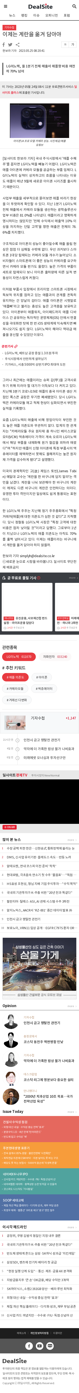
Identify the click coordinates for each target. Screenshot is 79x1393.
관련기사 (7, 346)
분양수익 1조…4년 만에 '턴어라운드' (22, 1132)
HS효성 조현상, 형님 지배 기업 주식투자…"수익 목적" (42, 884)
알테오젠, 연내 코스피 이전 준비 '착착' (31, 866)
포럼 (67, 15)
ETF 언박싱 (63, 618)
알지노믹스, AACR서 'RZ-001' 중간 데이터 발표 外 (39, 910)
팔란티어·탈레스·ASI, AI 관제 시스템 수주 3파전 (38, 901)
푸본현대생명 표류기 (16, 1148)
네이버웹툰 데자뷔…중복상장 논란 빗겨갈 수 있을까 (30, 1184)
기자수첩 (9, 27)
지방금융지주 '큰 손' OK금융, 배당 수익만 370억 (38, 1280)
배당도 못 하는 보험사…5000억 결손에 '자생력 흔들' (30, 1163)
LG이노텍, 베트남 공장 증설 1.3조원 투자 (31, 353)
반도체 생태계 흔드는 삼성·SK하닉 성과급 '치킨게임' (41, 1253)
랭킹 (24, 15)
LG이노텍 (19, 657)
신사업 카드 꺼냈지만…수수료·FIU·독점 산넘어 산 (29, 1179)
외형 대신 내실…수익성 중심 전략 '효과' (24, 1127)
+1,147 (71, 718)
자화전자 (55, 657)
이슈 (36, 15)
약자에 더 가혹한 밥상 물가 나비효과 (49, 749)
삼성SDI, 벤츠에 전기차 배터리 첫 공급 (32, 1262)
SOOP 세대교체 (13, 1200)
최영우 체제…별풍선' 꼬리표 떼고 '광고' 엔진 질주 (29, 1210)
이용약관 (57, 1333)
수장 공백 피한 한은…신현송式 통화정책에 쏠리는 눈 (41, 848)
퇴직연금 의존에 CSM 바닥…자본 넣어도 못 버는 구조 (31, 1158)
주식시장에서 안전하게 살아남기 (26, 359)
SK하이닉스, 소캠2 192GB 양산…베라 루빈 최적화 (39, 1289)
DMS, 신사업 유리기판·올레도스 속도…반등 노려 (39, 857)
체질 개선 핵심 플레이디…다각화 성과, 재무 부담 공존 (31, 1205)
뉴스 (12, 15)
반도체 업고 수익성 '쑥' (15, 1136)
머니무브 (9, 618)
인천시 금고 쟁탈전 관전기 (42, 740)
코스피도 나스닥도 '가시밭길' (18, 1189)
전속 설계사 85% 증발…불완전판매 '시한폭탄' (27, 1153)
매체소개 (21, 1333)
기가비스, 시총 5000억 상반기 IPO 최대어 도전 (35, 365)
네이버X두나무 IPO (15, 1174)
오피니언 (51, 15)
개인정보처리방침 (39, 1333)
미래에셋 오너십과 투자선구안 (45, 757)
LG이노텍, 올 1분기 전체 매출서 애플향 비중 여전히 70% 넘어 (40, 68)
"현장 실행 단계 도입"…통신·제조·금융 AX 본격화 (39, 1271)
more (15, 346)
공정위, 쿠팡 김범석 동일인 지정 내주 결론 (34, 1236)
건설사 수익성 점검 (15, 1122)
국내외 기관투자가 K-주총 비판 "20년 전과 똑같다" (39, 893)
